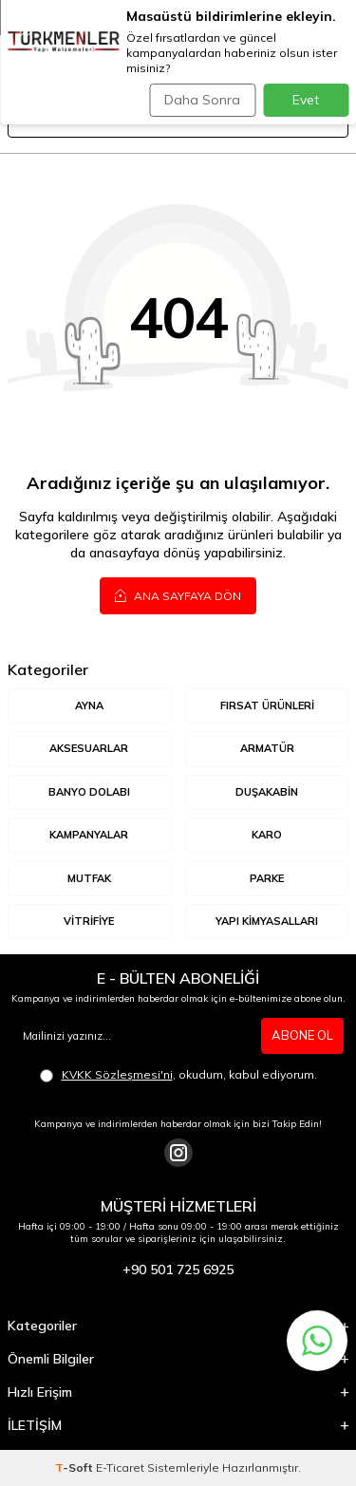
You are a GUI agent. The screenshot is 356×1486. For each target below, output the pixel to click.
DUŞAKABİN (266, 792)
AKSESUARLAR (88, 748)
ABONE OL (302, 1035)
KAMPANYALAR (88, 834)
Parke (267, 878)
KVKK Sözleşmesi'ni (117, 1074)
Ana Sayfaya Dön (178, 595)
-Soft (75, 1467)
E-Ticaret (120, 1467)
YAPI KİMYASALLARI (266, 921)
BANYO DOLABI (89, 792)
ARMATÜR (267, 748)
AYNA (89, 705)
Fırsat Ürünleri (267, 705)
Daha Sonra (202, 99)
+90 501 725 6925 (178, 1269)
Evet (305, 99)
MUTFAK (89, 878)
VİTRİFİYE (89, 921)
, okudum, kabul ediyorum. (178, 1074)
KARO (267, 834)
